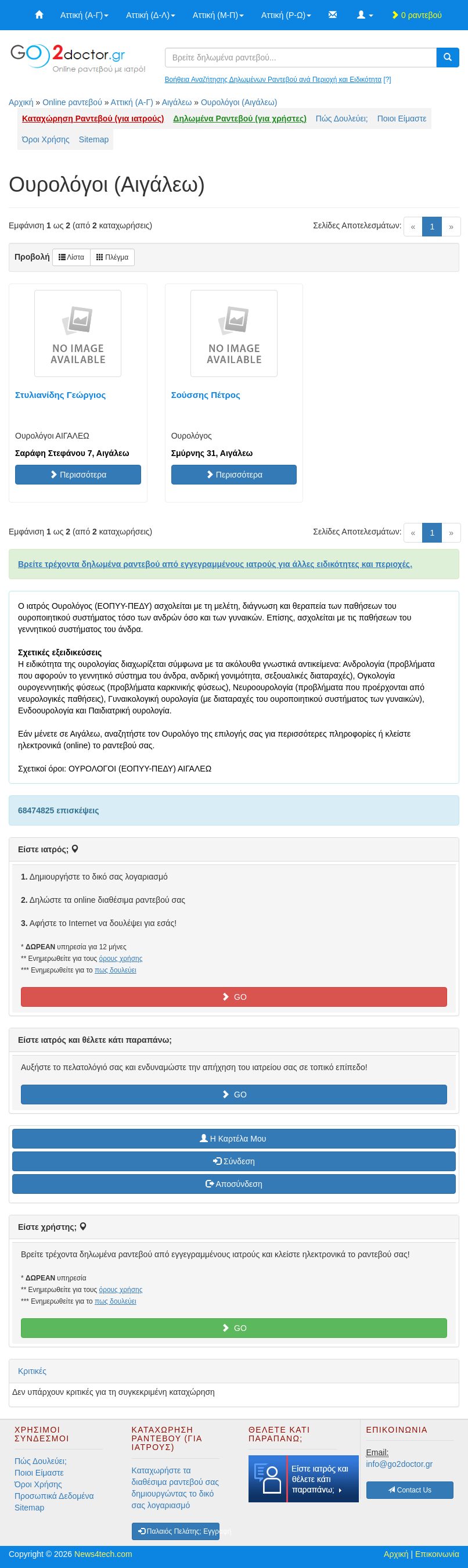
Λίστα (71, 257)
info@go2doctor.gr (399, 1464)
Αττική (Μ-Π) (218, 15)
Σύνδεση (234, 1161)
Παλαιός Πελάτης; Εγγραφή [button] (179, 1531)
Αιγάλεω (177, 102)
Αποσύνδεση (234, 1184)
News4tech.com (103, 1554)
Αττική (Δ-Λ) (150, 15)
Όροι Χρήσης (46, 139)
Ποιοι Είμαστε (402, 118)
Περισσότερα (77, 474)
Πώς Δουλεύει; (342, 118)
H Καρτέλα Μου (234, 1138)
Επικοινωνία (437, 1554)
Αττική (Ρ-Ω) (286, 15)
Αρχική (21, 102)
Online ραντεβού (72, 102)
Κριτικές (32, 1371)
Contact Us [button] (409, 1490)
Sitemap (94, 139)
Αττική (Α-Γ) (84, 15)
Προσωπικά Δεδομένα (54, 1496)
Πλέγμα (112, 257)
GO (234, 997)
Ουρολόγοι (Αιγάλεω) (239, 102)
